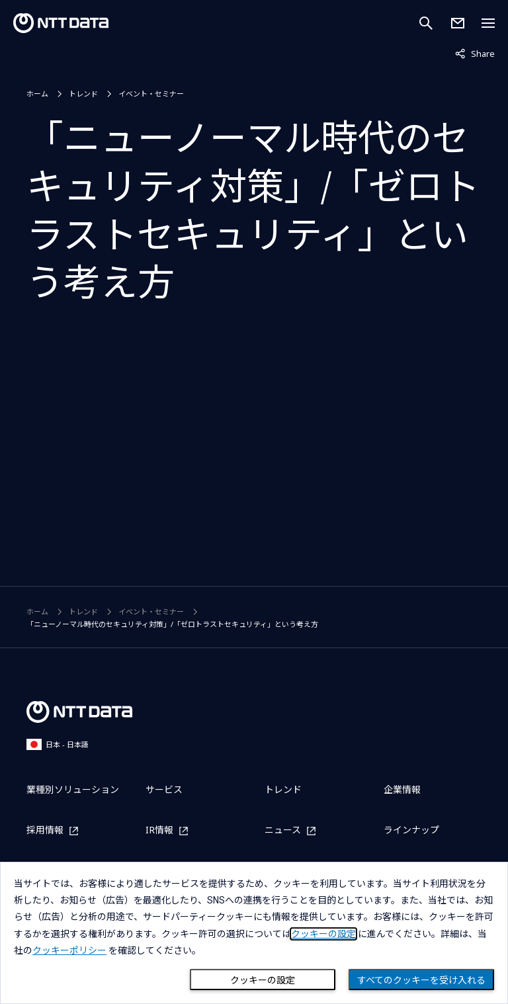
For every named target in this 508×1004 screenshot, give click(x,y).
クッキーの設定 (262, 980)
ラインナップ (411, 829)
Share (475, 53)
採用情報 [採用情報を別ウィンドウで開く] (45, 830)
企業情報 (402, 789)
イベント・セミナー (151, 94)
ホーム (37, 94)
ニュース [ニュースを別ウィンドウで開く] (283, 830)
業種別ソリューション (72, 789)
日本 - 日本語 (57, 744)
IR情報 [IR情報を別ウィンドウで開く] (159, 830)
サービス (164, 789)
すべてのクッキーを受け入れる (421, 980)
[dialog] (254, 933)
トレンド (83, 94)
